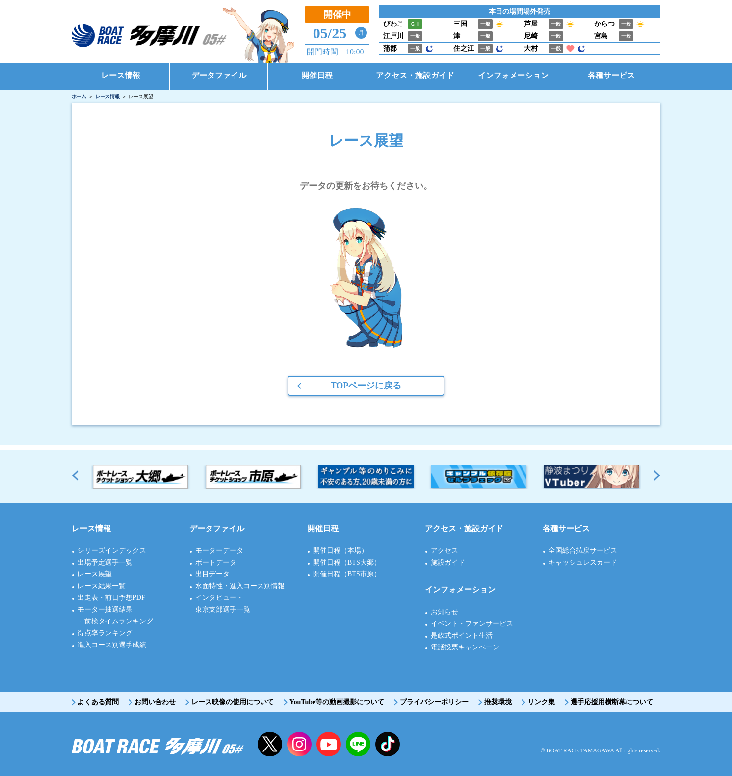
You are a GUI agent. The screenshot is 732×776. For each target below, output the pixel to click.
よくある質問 (98, 702)
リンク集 (541, 702)
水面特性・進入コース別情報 (240, 586)
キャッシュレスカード (583, 562)
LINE (358, 744)
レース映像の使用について (232, 702)
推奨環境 (498, 702)
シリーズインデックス (112, 550)
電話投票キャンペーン (465, 647)
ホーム (79, 96)
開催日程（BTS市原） (347, 574)
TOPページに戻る (366, 385)
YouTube (328, 744)
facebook (387, 744)
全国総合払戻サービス (583, 550)
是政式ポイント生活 (462, 635)
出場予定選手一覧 (105, 562)
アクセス (444, 550)
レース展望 (95, 574)
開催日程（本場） (340, 550)
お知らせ (444, 612)
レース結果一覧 (102, 586)
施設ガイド (448, 562)
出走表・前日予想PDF (111, 597)
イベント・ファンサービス (472, 623)
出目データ (212, 574)
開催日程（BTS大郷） (347, 562)
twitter (270, 744)
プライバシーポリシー (434, 702)
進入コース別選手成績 (112, 644)
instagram (299, 744)
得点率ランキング (105, 633)
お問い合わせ (155, 702)
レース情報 (107, 96)
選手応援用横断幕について (612, 702)
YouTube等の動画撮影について (336, 702)
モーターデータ (219, 550)
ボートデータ (215, 562)
